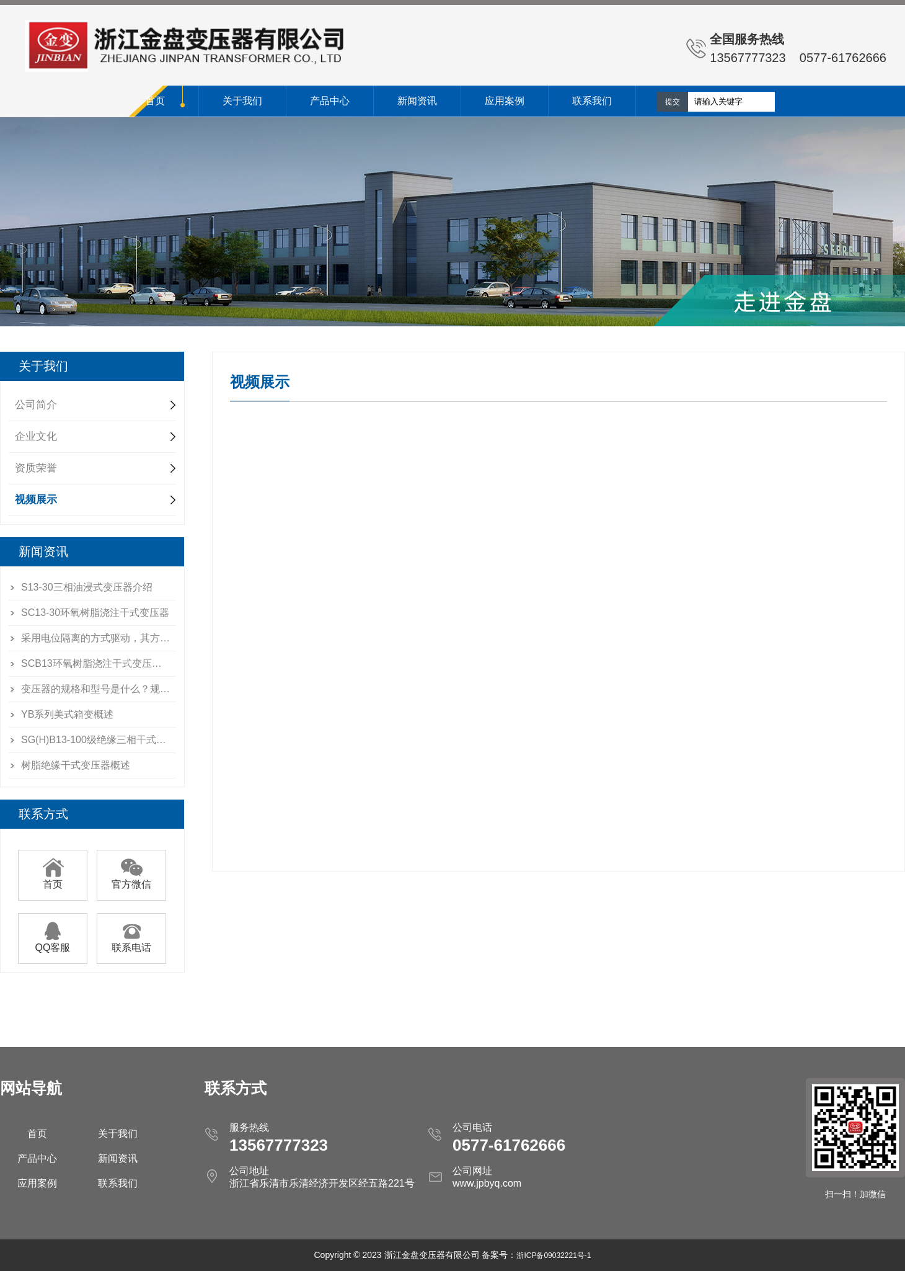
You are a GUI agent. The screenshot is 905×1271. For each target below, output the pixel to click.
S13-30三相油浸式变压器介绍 (86, 587)
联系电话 (131, 943)
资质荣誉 (36, 468)
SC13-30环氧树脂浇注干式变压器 (95, 612)
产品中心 (330, 101)
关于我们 (242, 101)
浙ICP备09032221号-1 (553, 1255)
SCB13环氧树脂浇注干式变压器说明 (98, 663)
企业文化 (36, 436)
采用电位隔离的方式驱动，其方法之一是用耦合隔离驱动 (98, 638)
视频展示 (36, 500)
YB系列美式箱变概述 (67, 714)
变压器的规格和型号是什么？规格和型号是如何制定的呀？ (98, 689)
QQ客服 (53, 943)
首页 (155, 101)
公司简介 (36, 405)
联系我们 (592, 101)
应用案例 (504, 101)
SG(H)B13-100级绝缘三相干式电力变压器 (98, 739)
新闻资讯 (417, 101)
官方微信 (131, 880)
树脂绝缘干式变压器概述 (75, 765)
